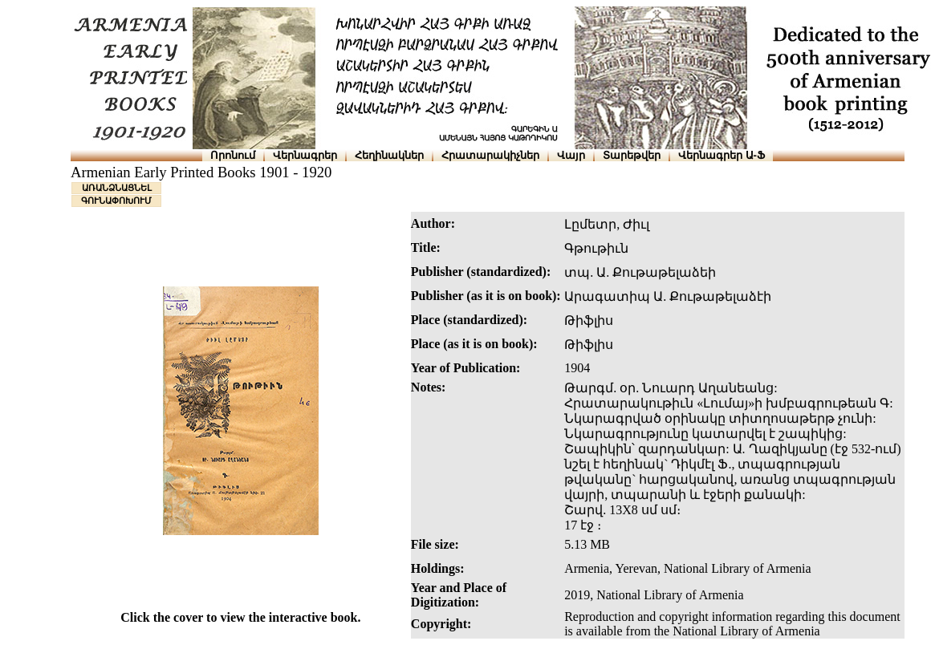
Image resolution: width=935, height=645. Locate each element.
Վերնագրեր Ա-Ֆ (721, 155)
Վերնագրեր (305, 155)
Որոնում (232, 155)
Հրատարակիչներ (490, 155)
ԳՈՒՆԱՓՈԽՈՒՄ (116, 200)
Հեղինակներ (389, 155)
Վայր (571, 155)
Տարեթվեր (632, 155)
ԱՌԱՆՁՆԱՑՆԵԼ (117, 188)
